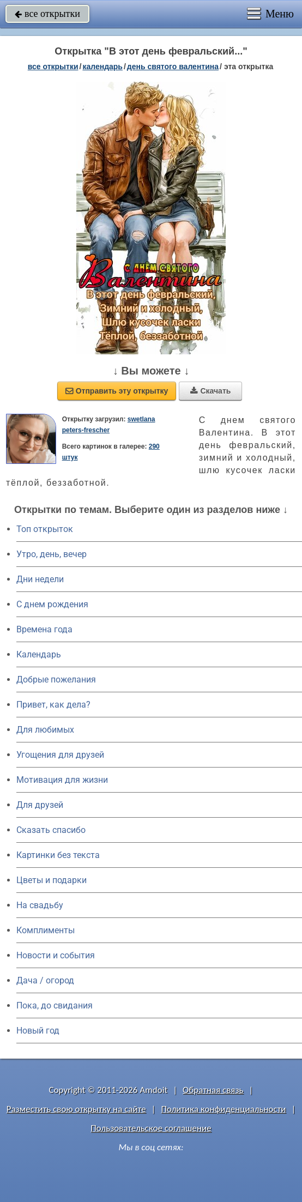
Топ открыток (44, 529)
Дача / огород (45, 980)
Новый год (37, 1030)
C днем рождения (52, 604)
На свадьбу (39, 905)
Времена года (44, 629)
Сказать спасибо (51, 830)
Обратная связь (213, 1090)
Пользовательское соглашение (150, 1128)
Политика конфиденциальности (223, 1109)
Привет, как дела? (53, 704)
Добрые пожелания (56, 679)
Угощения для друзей (60, 755)
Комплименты (45, 930)
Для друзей (39, 805)
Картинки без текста (58, 855)
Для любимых (45, 729)
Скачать (210, 390)
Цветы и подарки (51, 880)
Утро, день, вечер (51, 554)
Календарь (102, 66)
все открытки (47, 13)
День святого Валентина (173, 66)
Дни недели (40, 579)
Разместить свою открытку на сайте (76, 1109)
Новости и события (55, 955)
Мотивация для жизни (62, 780)
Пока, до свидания (54, 1005)
